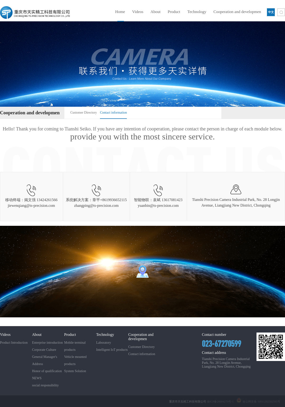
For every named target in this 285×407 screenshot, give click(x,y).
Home (120, 11)
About (155, 11)
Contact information (113, 112)
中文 (271, 12)
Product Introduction (14, 342)
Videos (137, 11)
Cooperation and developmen (237, 11)
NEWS (37, 378)
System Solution (75, 371)
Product (174, 11)
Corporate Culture (44, 350)
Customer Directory (83, 112)
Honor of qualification (47, 371)
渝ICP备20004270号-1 (220, 401)
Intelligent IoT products (112, 350)
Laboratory (103, 342)
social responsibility (45, 385)
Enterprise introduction (47, 342)
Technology (196, 11)
